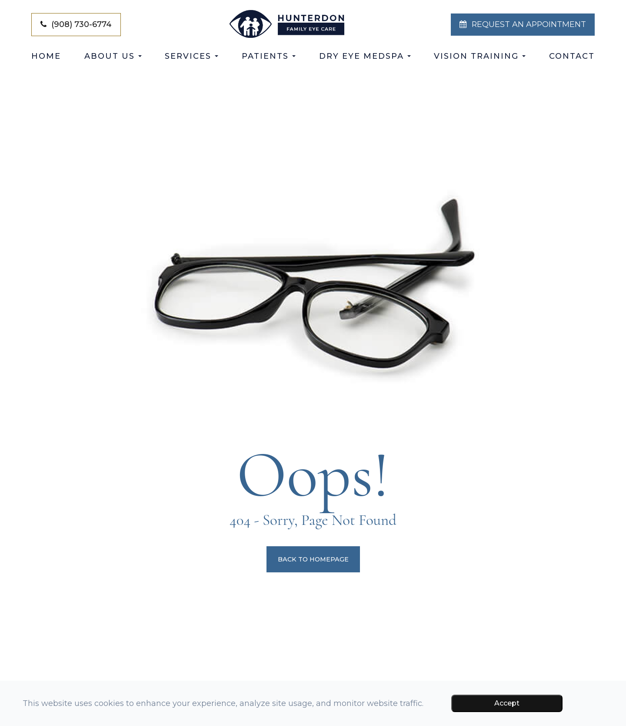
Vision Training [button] (480, 56)
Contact (572, 56)
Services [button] (191, 56)
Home (46, 56)
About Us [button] (113, 56)
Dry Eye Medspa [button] (365, 56)
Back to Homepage (313, 559)
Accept (506, 703)
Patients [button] (269, 56)
